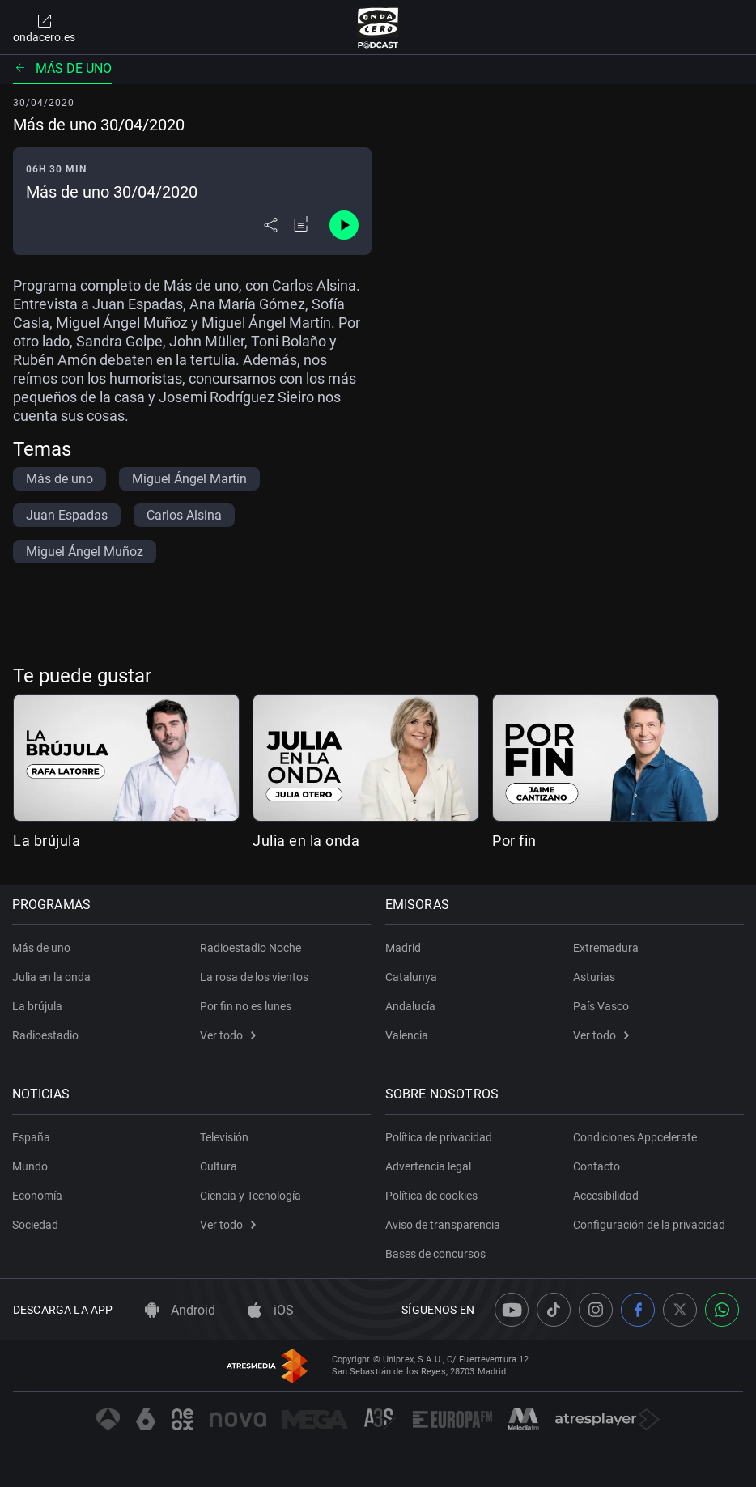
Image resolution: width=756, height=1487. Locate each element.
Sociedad (36, 1224)
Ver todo (228, 1035)
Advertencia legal (429, 1166)
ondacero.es (44, 27)
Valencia (407, 1035)
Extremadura (606, 947)
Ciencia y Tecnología (250, 1195)
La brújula (46, 840)
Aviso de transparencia (443, 1224)
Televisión (224, 1137)
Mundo (31, 1166)
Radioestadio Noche (250, 947)
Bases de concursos (436, 1253)
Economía (38, 1195)
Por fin (514, 840)
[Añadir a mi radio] (301, 225)
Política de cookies (432, 1195)
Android (180, 1310)
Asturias (594, 977)
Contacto (596, 1166)
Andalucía (411, 1006)
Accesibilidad (606, 1195)
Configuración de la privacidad (649, 1224)
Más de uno (62, 68)
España (32, 1137)
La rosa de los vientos (254, 977)
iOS (271, 1310)
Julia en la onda (306, 840)
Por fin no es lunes (245, 1006)
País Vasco (601, 1006)
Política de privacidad (439, 1137)
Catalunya (412, 977)
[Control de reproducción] (344, 225)
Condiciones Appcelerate (635, 1137)
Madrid (404, 947)
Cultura (218, 1166)
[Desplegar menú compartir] (270, 225)
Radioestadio (46, 1035)
